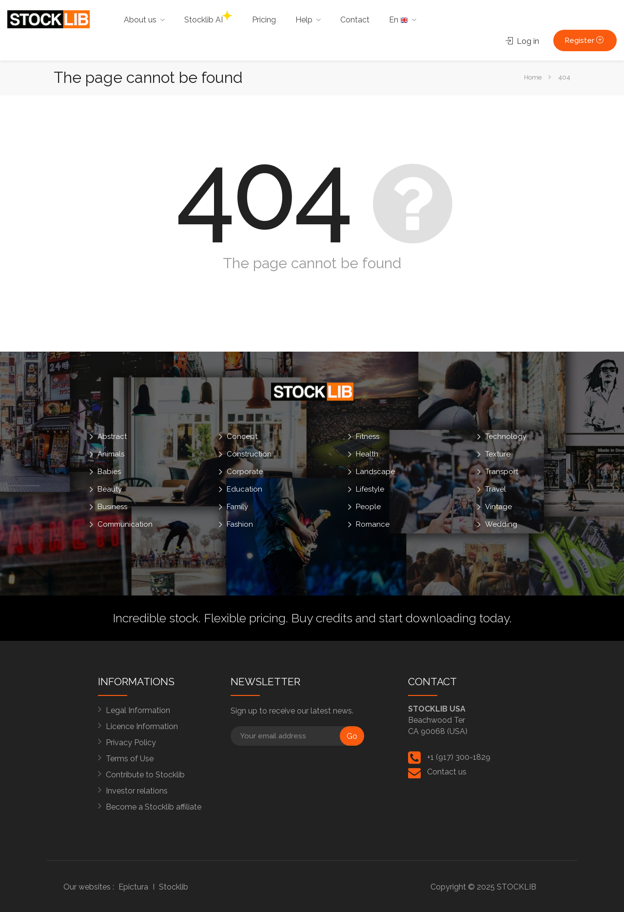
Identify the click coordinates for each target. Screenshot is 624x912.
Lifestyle (370, 489)
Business (112, 506)
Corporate (245, 471)
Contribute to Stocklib (145, 774)
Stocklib (173, 887)
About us (140, 19)
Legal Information (138, 710)
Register (585, 40)
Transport (501, 471)
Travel (495, 489)
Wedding (501, 524)
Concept (242, 436)
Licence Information (142, 726)
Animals (111, 454)
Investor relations (137, 790)
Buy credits (321, 618)
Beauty (110, 489)
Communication (125, 524)
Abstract (112, 436)
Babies (109, 471)
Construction (249, 454)
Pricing (264, 19)
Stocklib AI (208, 17)
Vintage (498, 506)
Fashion (240, 524)
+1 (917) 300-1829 (458, 757)
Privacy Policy (131, 742)
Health (367, 454)
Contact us (447, 771)
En (398, 19)
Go (352, 736)
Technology (505, 436)
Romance (373, 524)
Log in (522, 41)
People (368, 506)
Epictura (133, 887)
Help (303, 19)
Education (244, 489)
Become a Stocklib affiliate (153, 807)
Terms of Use (130, 758)
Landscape (375, 471)
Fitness (367, 436)
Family (237, 506)
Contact (355, 19)
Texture (497, 454)
